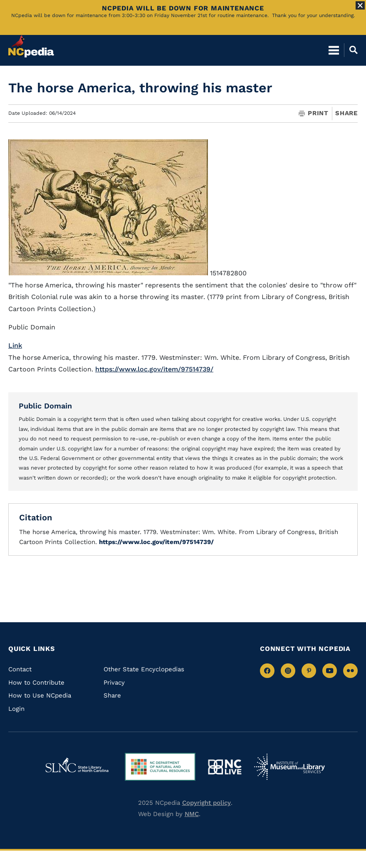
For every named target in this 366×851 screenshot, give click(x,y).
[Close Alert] (360, 5)
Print (314, 113)
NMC (192, 814)
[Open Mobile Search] (351, 50)
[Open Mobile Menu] (334, 50)
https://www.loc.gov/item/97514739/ (154, 369)
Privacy (114, 682)
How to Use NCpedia (39, 695)
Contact (20, 669)
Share (346, 113)
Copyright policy (206, 802)
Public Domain (45, 405)
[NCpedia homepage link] (31, 46)
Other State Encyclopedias (144, 669)
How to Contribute (36, 682)
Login (16, 708)
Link (15, 345)
